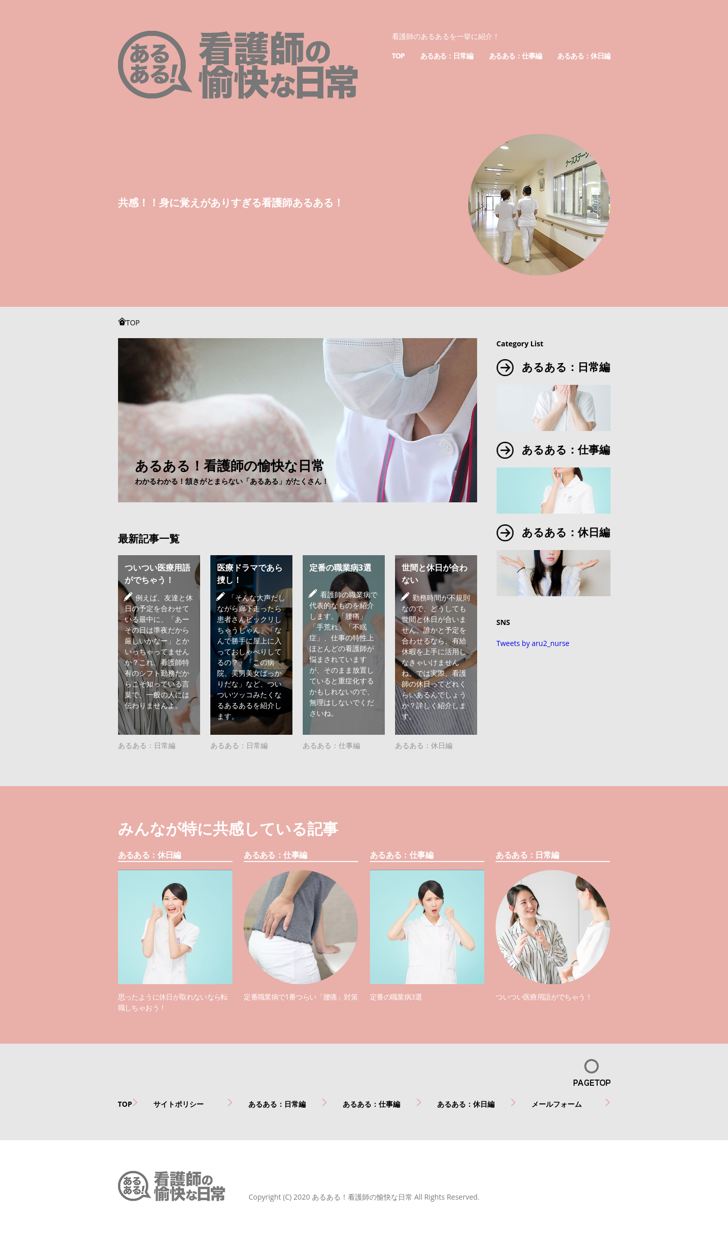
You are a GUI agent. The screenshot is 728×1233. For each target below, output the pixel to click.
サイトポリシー (178, 1104)
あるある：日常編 (446, 56)
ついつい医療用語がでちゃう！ (157, 573)
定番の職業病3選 (340, 567)
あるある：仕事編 (515, 56)
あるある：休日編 (583, 56)
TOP (398, 56)
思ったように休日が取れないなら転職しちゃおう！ (173, 1002)
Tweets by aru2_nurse (533, 643)
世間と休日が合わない (434, 573)
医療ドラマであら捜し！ (250, 573)
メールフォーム (557, 1104)
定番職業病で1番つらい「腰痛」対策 (301, 997)
